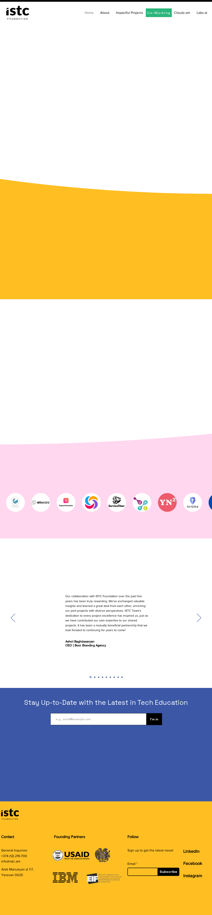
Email (131, 864)
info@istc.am (10, 861)
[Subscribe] (168, 872)
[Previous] (13, 618)
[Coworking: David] (118, 677)
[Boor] (91, 677)
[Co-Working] (159, 12)
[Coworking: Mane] (102, 677)
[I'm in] (154, 719)
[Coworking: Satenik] (110, 677)
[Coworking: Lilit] (94, 677)
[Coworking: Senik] (114, 677)
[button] (15, 502)
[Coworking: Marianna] (98, 677)
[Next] (199, 618)
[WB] (122, 677)
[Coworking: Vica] (106, 677)
